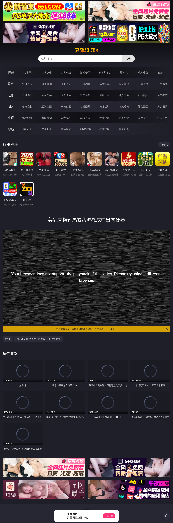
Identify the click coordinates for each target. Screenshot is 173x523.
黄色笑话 (143, 118)
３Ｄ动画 (85, 84)
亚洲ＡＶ (27, 84)
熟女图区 (143, 106)
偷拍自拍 (46, 95)
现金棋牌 (143, 72)
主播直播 (143, 84)
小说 (11, 118)
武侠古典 (85, 118)
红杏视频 (104, 129)
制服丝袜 (104, 95)
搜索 (128, 58)
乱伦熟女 (143, 95)
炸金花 (124, 72)
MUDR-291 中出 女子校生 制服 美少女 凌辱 (38, 338)
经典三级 (124, 95)
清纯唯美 (124, 106)
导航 (11, 129)
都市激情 (27, 118)
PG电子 (27, 72)
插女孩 (27, 129)
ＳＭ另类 (162, 84)
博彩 (11, 72)
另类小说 (124, 118)
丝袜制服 (124, 84)
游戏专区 (85, 72)
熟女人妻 (104, 84)
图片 (11, 106)
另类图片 (162, 106)
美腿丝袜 (104, 106)
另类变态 (162, 95)
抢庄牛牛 (162, 72)
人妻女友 (66, 118)
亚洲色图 (46, 106)
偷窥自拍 (27, 106)
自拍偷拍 (46, 84)
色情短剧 (124, 129)
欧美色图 (66, 106)
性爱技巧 (162, 118)
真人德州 (46, 72)
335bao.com (86, 50)
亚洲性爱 (27, 95)
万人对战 (66, 72)
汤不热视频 (85, 129)
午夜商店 (46, 129)
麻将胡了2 (104, 72)
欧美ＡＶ (66, 84)
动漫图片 (85, 106)
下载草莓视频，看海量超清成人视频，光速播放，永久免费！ (112, 329)
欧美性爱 (85, 95)
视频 (11, 84)
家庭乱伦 (46, 118)
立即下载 (109, 515)
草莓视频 (66, 129)
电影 (11, 95)
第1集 (8, 338)
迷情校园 (104, 118)
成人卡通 (66, 95)
